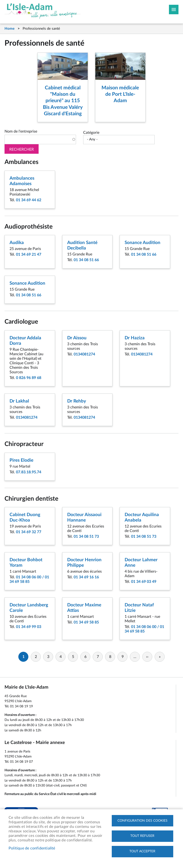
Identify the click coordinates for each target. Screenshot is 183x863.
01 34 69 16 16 (86, 577)
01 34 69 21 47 (28, 254)
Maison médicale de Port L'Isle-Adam (120, 94)
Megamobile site (173, 9)
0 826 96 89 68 (28, 378)
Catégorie (91, 132)
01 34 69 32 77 (28, 532)
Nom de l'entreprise (21, 131)
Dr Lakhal (19, 401)
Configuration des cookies (142, 820)
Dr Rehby (76, 401)
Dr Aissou (76, 338)
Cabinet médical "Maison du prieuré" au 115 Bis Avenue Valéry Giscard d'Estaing (63, 100)
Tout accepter (142, 851)
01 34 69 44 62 (28, 200)
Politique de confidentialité (32, 848)
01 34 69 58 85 (86, 622)
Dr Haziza (135, 338)
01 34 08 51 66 (86, 260)
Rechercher (21, 149)
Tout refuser (142, 836)
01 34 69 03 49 (143, 582)
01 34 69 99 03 (28, 627)
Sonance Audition (142, 242)
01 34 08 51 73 (86, 536)
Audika (17, 242)
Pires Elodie (21, 460)
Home (10, 28)
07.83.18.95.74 (28, 472)
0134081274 (84, 354)
